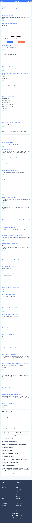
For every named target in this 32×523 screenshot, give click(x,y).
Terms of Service (19, 503)
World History (18, 489)
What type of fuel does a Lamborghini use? (9, 473)
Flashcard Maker (4, 503)
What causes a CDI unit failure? (7, 447)
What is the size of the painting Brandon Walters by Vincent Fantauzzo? (14, 432)
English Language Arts (19, 491)
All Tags (3, 485)
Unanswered (4, 487)
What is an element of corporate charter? (9, 414)
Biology (17, 487)
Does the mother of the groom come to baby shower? (11, 423)
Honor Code (3, 501)
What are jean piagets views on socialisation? (10, 462)
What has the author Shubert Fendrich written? (10, 441)
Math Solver (3, 507)
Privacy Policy (18, 505)
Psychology (18, 492)
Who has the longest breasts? (7, 425)
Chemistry (18, 485)
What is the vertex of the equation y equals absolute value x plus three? (14, 459)
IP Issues (17, 510)
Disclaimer (18, 507)
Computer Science (19, 494)
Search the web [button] (10, 42)
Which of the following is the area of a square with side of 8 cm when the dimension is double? (15, 429)
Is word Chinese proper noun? (7, 417)
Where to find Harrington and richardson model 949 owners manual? (14, 444)
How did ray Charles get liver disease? (8, 465)
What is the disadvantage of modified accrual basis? (11, 420)
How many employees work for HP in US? (9, 435)
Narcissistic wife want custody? (7, 438)
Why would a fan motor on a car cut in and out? (10, 453)
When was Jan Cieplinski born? (7, 450)
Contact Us (18, 501)
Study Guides (4, 505)
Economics (18, 496)
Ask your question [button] (21, 42)
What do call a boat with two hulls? (8, 456)
